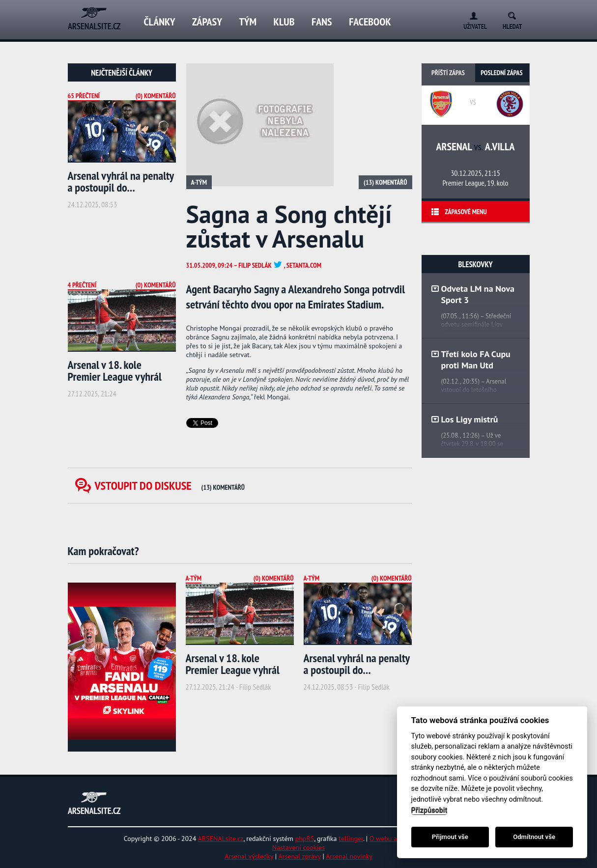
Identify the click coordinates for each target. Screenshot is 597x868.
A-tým (199, 182)
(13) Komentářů (385, 182)
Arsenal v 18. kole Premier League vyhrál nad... (115, 376)
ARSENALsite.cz (221, 838)
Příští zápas (448, 72)
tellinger (351, 838)
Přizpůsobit (429, 810)
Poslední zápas (501, 72)
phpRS (304, 838)
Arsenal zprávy (299, 856)
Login (471, 14)
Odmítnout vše (534, 836)
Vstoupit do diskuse (170, 485)
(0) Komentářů (156, 95)
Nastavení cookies (298, 847)
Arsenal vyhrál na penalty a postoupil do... (121, 181)
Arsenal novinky (349, 856)
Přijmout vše (450, 836)
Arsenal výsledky (249, 856)
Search (515, 14)
